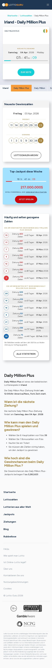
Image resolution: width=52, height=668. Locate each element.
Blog (6, 529)
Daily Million (39, 88)
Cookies (7, 588)
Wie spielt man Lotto (13, 555)
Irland (5, 88)
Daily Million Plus (21, 88)
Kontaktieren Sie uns (13, 575)
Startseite (12, 16)
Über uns (7, 569)
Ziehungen (9, 521)
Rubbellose (9, 536)
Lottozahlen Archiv (26, 155)
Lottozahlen (26, 16)
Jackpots (8, 514)
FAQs (6, 549)
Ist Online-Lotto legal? (14, 562)
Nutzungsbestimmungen (15, 582)
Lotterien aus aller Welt (17, 506)
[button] (48, 5)
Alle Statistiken (26, 354)
